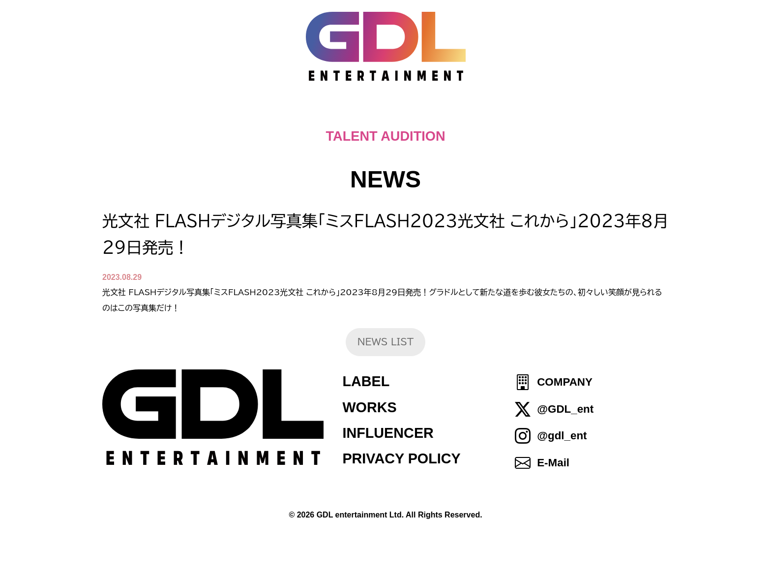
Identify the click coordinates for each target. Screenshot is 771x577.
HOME (195, 113)
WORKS (369, 407)
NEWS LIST (385, 341)
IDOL (522, 113)
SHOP (577, 113)
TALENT (459, 113)
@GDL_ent (565, 409)
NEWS (325, 113)
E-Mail (553, 462)
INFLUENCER (388, 433)
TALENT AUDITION (385, 136)
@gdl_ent (562, 435)
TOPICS (260, 113)
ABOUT (390, 113)
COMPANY (565, 382)
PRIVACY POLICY (401, 458)
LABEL (365, 381)
